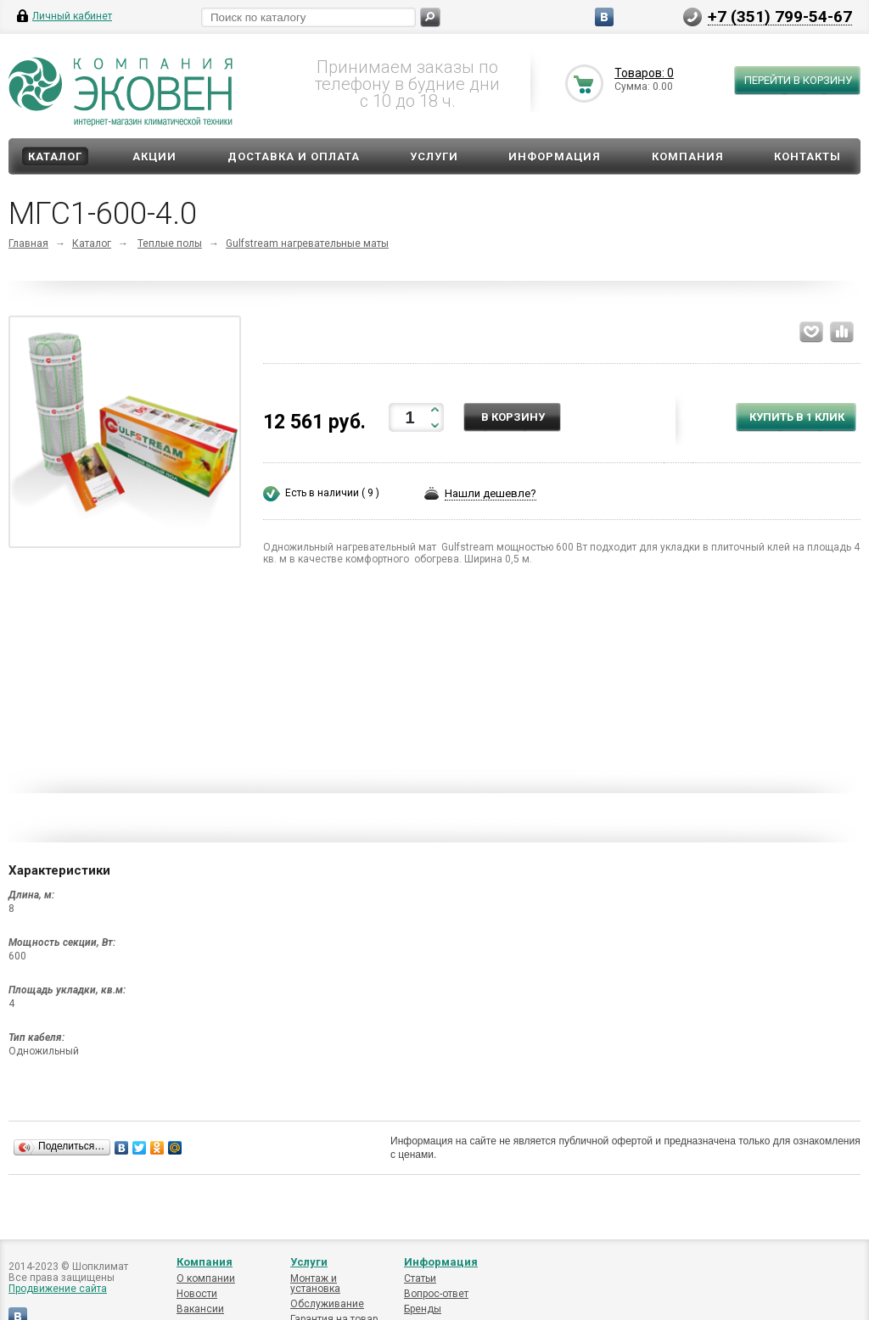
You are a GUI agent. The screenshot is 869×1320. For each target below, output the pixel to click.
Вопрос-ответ (436, 1294)
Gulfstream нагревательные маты (307, 243)
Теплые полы (169, 243)
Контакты (807, 156)
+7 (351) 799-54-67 (780, 16)
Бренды (422, 1309)
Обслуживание (327, 1304)
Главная (28, 243)
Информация (554, 156)
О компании (206, 1278)
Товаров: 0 (644, 73)
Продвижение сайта (57, 1289)
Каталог (55, 156)
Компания (688, 156)
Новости (197, 1294)
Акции (154, 156)
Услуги (434, 156)
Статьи (420, 1278)
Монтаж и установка (315, 1283)
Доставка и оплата (293, 156)
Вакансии (200, 1309)
